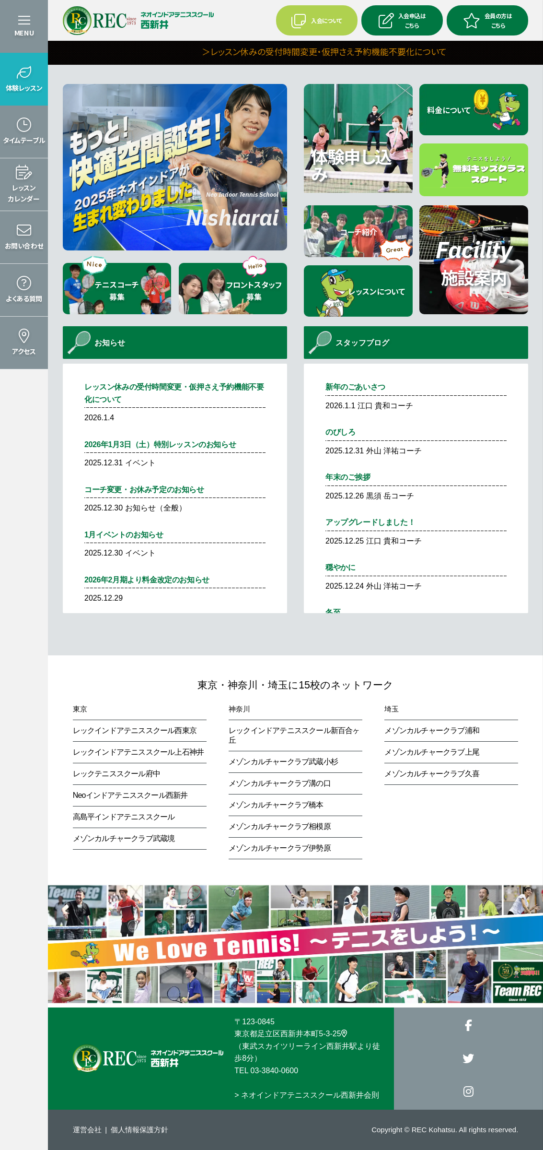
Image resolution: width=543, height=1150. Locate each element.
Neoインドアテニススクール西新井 (130, 795)
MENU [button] (24, 32)
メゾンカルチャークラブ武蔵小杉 (283, 762)
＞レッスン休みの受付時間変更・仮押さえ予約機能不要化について (377, 51)
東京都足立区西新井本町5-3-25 (290, 1034)
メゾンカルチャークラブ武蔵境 (124, 838)
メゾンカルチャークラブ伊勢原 (280, 848)
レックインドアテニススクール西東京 (134, 730)
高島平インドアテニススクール (124, 817)
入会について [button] (316, 20)
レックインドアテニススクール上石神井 (138, 752)
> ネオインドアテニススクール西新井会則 (306, 1095)
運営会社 (87, 1130)
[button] (24, 79)
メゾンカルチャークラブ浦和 (431, 730)
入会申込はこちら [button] (402, 20)
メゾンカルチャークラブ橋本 (276, 805)
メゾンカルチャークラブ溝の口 (280, 783)
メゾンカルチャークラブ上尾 (431, 752)
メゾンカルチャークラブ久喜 (431, 774)
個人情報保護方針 (139, 1130)
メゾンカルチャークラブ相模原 (280, 826)
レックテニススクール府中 (116, 774)
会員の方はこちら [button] (487, 20)
